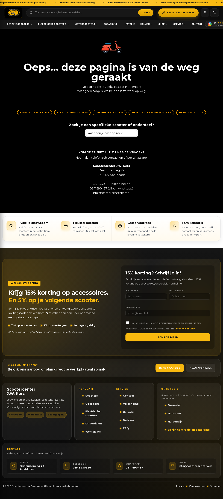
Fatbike (130, 24)
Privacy (180, 486)
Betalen (128, 420)
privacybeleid (185, 328)
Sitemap (215, 486)
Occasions (112, 24)
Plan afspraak (201, 367)
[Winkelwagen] (214, 12)
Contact (197, 24)
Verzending (131, 403)
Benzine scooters (20, 24)
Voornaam (131, 290)
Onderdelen (93, 423)
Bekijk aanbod (169, 367)
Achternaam (176, 290)
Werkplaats (93, 431)
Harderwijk (175, 421)
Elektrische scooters (53, 24)
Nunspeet (174, 413)
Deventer (174, 405)
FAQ (126, 428)
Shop (163, 24)
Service (179, 24)
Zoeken (145, 12)
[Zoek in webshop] (90, 13)
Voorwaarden (197, 486)
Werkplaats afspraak (178, 12)
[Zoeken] (133, 133)
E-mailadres (133, 307)
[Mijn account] (205, 12)
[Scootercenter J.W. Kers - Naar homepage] (13, 12)
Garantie (128, 412)
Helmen (146, 24)
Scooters (91, 395)
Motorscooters (86, 24)
